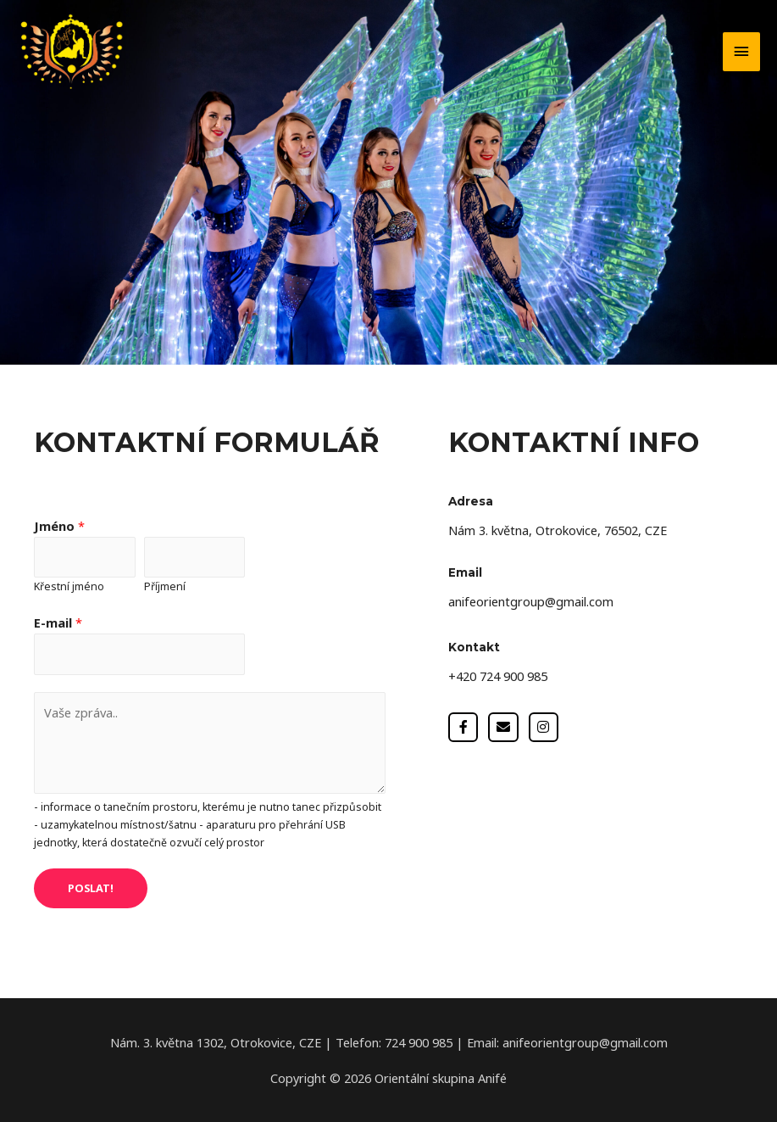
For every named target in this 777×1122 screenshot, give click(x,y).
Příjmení (165, 586)
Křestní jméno (69, 586)
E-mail (58, 622)
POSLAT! (91, 888)
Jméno (59, 525)
